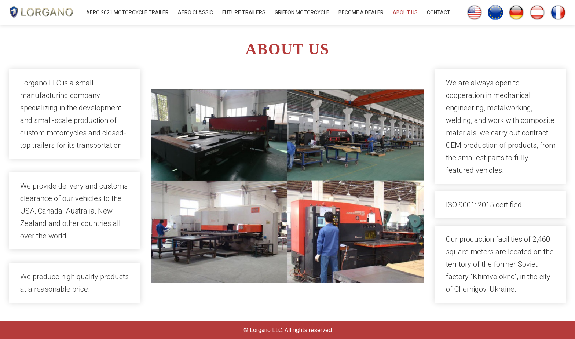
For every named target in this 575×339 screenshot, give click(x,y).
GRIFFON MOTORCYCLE (302, 12)
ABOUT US (405, 12)
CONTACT (438, 12)
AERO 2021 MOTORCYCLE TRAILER (127, 12)
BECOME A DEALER (361, 12)
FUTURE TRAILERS (243, 12)
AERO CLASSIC (195, 12)
